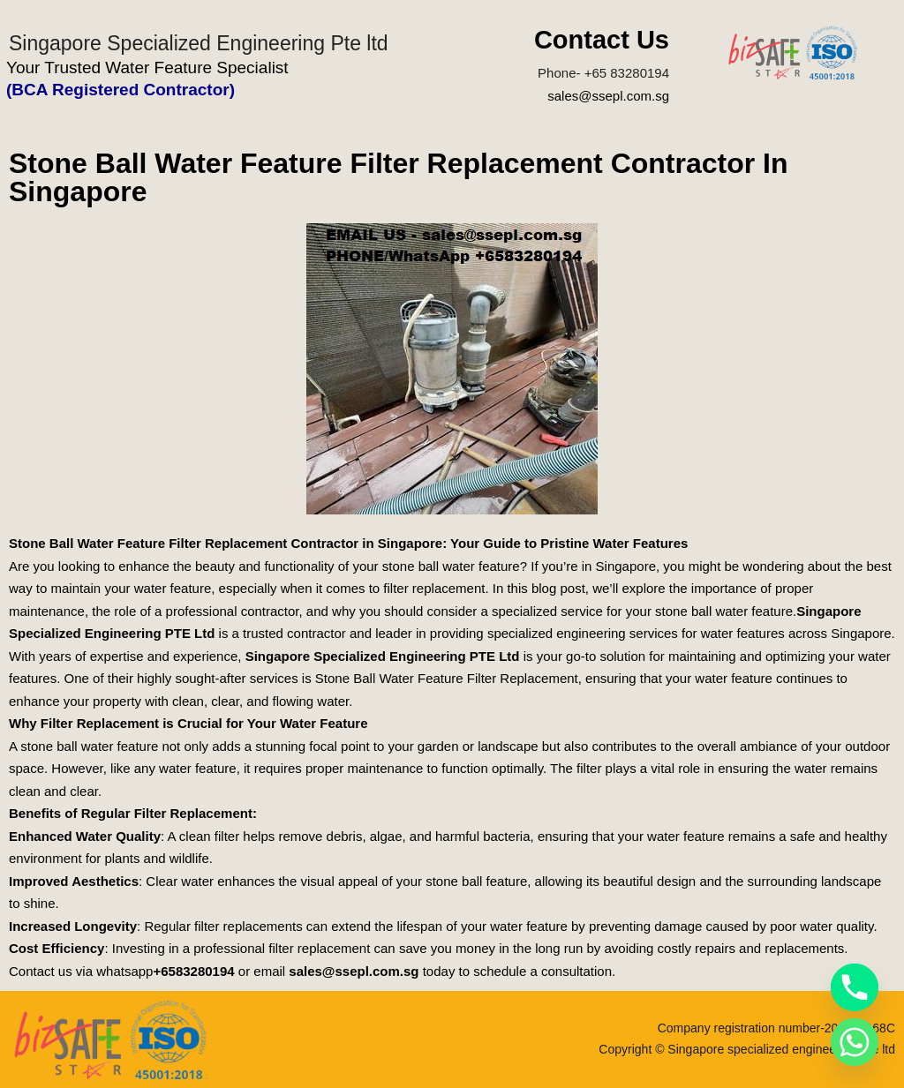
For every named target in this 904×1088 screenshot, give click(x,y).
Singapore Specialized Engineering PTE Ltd (382, 656)
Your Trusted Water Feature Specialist (147, 67)
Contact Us (601, 40)
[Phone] (854, 987)
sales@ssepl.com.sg (608, 95)
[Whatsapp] (854, 1042)
